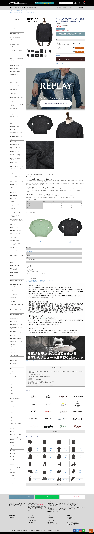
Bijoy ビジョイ (14, 198)
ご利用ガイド (15, 505)
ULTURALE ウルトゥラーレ (16, 71)
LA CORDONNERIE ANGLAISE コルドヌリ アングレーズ (16, 93)
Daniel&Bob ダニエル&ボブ (16, 144)
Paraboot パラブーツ (15, 189)
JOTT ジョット (14, 129)
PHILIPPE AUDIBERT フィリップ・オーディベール (17, 212)
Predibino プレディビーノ (16, 240)
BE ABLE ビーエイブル (15, 195)
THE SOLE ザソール (15, 108)
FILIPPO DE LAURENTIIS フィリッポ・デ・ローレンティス (17, 220)
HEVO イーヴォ (14, 55)
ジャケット (13, 358)
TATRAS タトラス (14, 141)
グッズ (12, 456)
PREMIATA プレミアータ (16, 247)
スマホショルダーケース (16, 439)
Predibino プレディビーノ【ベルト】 (16, 244)
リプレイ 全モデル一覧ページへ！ (55, 89)
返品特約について (59, 55)
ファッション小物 (14, 437)
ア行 (12, 31)
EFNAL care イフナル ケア (16, 62)
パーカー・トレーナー (21, 12)
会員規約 (18, 530)
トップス (13, 450)
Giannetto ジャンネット (16, 126)
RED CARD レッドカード (16, 338)
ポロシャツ (13, 349)
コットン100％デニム (15, 398)
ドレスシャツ (13, 352)
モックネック (14, 381)
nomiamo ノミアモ (15, 184)
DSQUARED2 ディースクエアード (16, 159)
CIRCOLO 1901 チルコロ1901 (16, 148)
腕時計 (12, 426)
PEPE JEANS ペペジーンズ (16, 252)
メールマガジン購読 (32, 520)
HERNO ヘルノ (14, 262)
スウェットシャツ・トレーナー (31, 12)
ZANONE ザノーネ (15, 111)
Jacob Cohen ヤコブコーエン (17, 309)
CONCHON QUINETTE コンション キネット (17, 98)
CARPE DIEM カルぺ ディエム (17, 86)
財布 (12, 417)
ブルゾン (12, 387)
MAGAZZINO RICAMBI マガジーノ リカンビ (17, 281)
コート (12, 393)
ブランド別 (15, 10)
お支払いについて (51, 520)
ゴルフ (12, 448)
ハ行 (12, 187)
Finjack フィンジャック (16, 224)
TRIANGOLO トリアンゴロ (16, 170)
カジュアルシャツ (14, 355)
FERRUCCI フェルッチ (16, 230)
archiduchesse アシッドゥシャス (17, 34)
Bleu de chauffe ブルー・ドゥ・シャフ (16, 237)
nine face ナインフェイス (16, 176)
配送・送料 (31, 501)
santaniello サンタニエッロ (16, 120)
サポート (49, 515)
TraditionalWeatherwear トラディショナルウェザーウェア (17, 167)
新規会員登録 (31, 517)
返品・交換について (51, 522)
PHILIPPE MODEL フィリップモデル (16, 216)
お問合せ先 (69, 501)
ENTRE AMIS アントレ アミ (17, 53)
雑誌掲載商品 (12, 481)
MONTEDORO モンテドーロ (17, 304)
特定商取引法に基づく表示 (34, 530)
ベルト (12, 414)
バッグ (12, 406)
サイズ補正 (12, 472)
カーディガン (13, 376)
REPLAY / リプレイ (30, 251)
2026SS (11, 25)
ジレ (12, 368)
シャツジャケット (14, 360)
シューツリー (14, 412)
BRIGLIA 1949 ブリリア (16, 233)
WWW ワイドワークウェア (16, 341)
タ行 (12, 139)
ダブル (12, 373)
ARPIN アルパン (14, 41)
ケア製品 (12, 445)
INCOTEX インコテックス (16, 65)
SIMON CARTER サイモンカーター (17, 105)
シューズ (12, 409)
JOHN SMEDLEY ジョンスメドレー (17, 133)
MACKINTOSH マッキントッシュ (17, 289)
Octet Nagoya (11, 517)
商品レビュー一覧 (31, 522)
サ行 (12, 101)
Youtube (11, 22)
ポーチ (12, 442)
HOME (11, 10)
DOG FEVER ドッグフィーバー (17, 163)
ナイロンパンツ (14, 403)
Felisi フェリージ (14, 227)
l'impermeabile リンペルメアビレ (17, 328)
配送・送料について (51, 519)
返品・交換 (50, 501)
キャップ (13, 459)
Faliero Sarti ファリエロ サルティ (17, 205)
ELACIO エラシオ (14, 74)
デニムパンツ (13, 396)
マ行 (12, 278)
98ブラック (70, 241)
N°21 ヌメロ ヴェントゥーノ (17, 178)
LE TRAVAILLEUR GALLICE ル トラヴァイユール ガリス (17, 332)
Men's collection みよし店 (14, 519)
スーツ (12, 371)
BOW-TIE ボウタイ (15, 265)
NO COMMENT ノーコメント (17, 181)
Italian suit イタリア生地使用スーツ (17, 59)
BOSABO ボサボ (14, 272)
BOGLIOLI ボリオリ (15, 275)
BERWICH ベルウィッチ (16, 259)
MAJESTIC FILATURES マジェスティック (17, 285)
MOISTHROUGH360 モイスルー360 (16, 301)
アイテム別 (15, 12)
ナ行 (12, 173)
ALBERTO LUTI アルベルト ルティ (16, 45)
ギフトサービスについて (52, 523)
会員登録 (12, 464)
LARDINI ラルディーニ (15, 318)
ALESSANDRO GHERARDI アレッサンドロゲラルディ (16, 49)
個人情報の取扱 (24, 530)
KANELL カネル (14, 82)
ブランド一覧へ (56, 431)
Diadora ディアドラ (15, 151)
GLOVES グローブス (15, 89)
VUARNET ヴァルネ (15, 68)
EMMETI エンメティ (15, 77)
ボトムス (13, 453)
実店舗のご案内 (12, 515)
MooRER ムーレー (15, 297)
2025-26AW (15, 14)
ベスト (12, 366)
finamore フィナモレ (15, 208)
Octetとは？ (12, 475)
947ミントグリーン (41, 241)
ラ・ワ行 (18, 10)
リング (12, 428)
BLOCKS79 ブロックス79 (16, 250)
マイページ (31, 515)
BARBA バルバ (14, 192)
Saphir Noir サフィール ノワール (16, 117)
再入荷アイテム (13, 483)
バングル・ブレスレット (16, 434)
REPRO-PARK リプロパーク (17, 324)
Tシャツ (12, 346)
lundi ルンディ (14, 335)
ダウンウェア (13, 390)
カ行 (12, 79)
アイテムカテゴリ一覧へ (55, 484)
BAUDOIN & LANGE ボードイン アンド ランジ (16, 269)
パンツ (12, 401)
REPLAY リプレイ (24, 10)
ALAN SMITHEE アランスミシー (17, 38)
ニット (12, 379)
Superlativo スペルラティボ (16, 136)
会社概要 (69, 515)
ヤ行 (12, 307)
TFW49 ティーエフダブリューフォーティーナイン (16, 155)
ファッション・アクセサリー (16, 423)
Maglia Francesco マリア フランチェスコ (16, 294)
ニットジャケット (14, 363)
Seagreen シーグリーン (16, 123)
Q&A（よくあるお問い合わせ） (15, 468)
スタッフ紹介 (12, 478)
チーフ (12, 431)
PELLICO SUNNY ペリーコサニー (17, 256)
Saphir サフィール (15, 113)
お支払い (11, 501)
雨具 (12, 420)
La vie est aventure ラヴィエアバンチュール (17, 315)
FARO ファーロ (14, 201)
